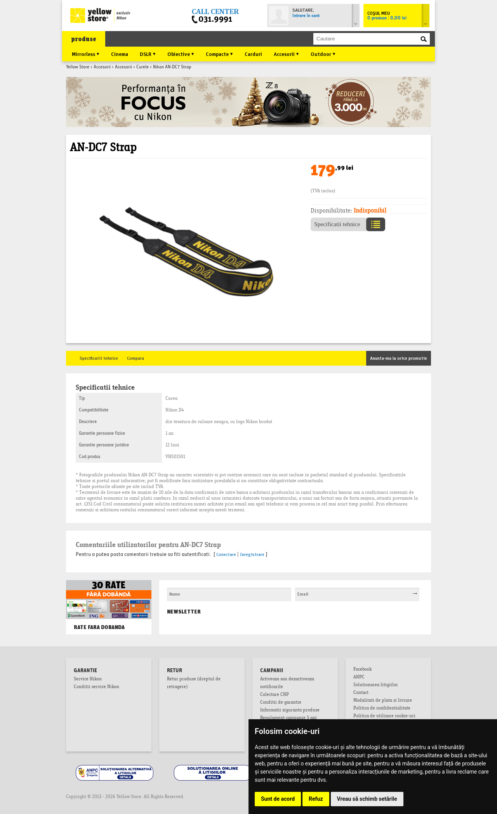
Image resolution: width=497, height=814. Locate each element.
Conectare (226, 554)
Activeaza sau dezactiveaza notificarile (287, 683)
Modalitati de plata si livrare (382, 701)
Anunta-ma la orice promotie (398, 357)
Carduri (253, 53)
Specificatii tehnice (99, 357)
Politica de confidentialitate (381, 709)
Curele (142, 67)
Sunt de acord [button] (278, 799)
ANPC (359, 678)
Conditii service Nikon (96, 687)
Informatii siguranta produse (290, 711)
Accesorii (102, 67)
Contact (360, 693)
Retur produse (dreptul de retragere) (194, 683)
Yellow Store (77, 67)
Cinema (119, 53)
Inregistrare (252, 554)
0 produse (387, 18)
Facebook (362, 670)
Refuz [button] (316, 799)
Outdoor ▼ (323, 53)
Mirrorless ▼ (85, 53)
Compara (135, 357)
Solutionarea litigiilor (375, 685)
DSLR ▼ (148, 53)
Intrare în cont (306, 16)
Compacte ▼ (219, 53)
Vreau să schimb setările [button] (367, 799)
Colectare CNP (274, 695)
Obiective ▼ (180, 53)
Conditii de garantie (280, 703)
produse (83, 39)
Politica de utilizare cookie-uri (384, 716)
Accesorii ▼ (286, 53)
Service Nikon (88, 679)
